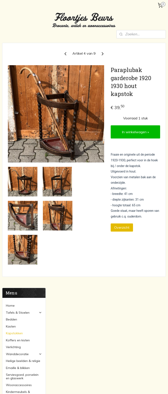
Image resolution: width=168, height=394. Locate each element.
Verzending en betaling (22, 180)
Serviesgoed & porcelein (131, 327)
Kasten (11, 81)
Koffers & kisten (125, 317)
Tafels (62, 307)
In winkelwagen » (144, 142)
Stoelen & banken (71, 312)
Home (10, 61)
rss (79, 385)
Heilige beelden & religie (23, 116)
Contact (12, 194)
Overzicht (139, 257)
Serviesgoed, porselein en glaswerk (22, 131)
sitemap (70, 385)
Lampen (120, 307)
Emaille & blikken (18, 123)
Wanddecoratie (24, 109)
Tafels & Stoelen (24, 68)
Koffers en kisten (18, 95)
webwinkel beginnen (94, 385)
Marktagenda (15, 187)
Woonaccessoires (19, 140)
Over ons (12, 173)
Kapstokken (14, 88)
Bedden (11, 75)
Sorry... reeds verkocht (21, 162)
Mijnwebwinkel (129, 385)
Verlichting (13, 102)
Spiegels (120, 346)
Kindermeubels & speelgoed (18, 148)
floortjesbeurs (70, 360)
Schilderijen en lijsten (129, 341)
